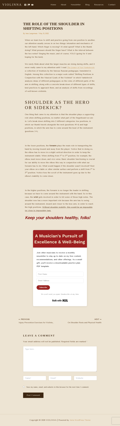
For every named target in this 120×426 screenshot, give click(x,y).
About (67, 5)
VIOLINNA (12, 4)
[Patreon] (29, 5)
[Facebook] (25, 5)
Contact (112, 5)
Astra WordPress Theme (80, 420)
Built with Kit (60, 300)
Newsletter (79, 5)
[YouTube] (32, 5)
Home (58, 5)
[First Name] (60, 274)
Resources (100, 5)
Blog (90, 5)
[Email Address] (60, 280)
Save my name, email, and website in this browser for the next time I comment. (57, 387)
